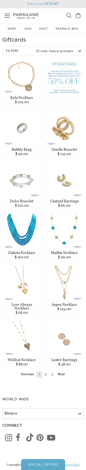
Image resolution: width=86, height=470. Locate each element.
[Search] (68, 16)
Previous (27, 374)
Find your (43, 4)
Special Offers (43, 464)
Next (61, 374)
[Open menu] (7, 15)
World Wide (15, 399)
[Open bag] (78, 16)
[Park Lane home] (21, 15)
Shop (12, 29)
